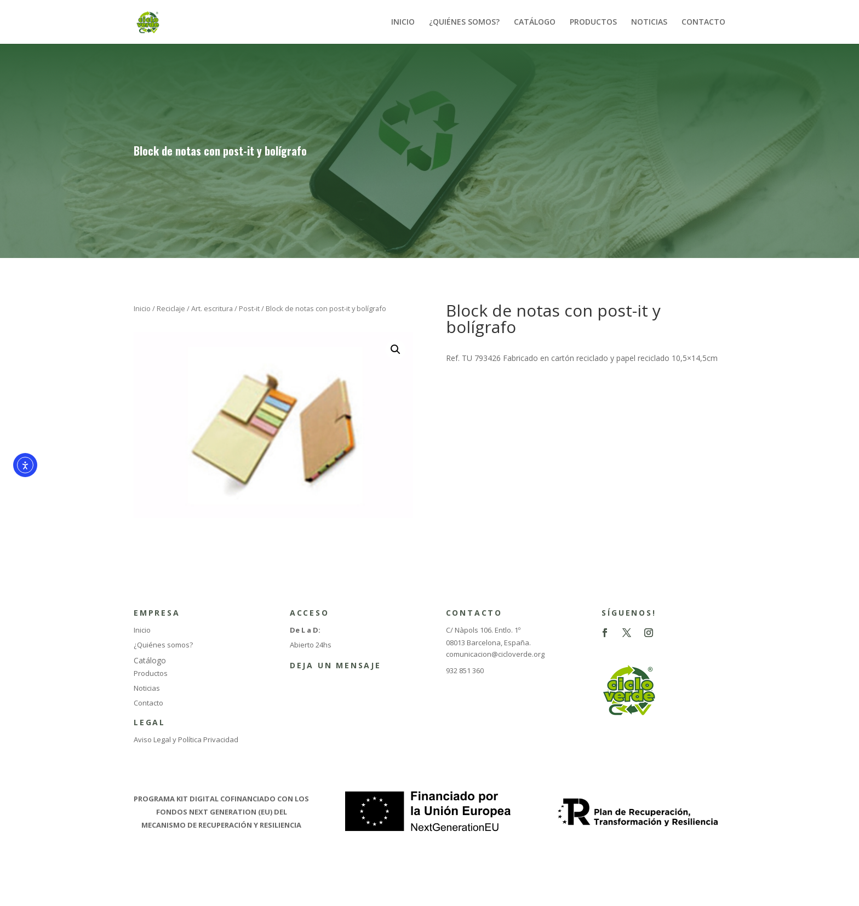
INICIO (403, 22)
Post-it (249, 308)
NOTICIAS (649, 22)
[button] (395, 349)
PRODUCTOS (593, 22)
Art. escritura (212, 308)
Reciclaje (171, 308)
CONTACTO (703, 22)
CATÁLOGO (535, 22)
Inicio (142, 308)
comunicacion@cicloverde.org (495, 654)
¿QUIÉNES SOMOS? (464, 22)
